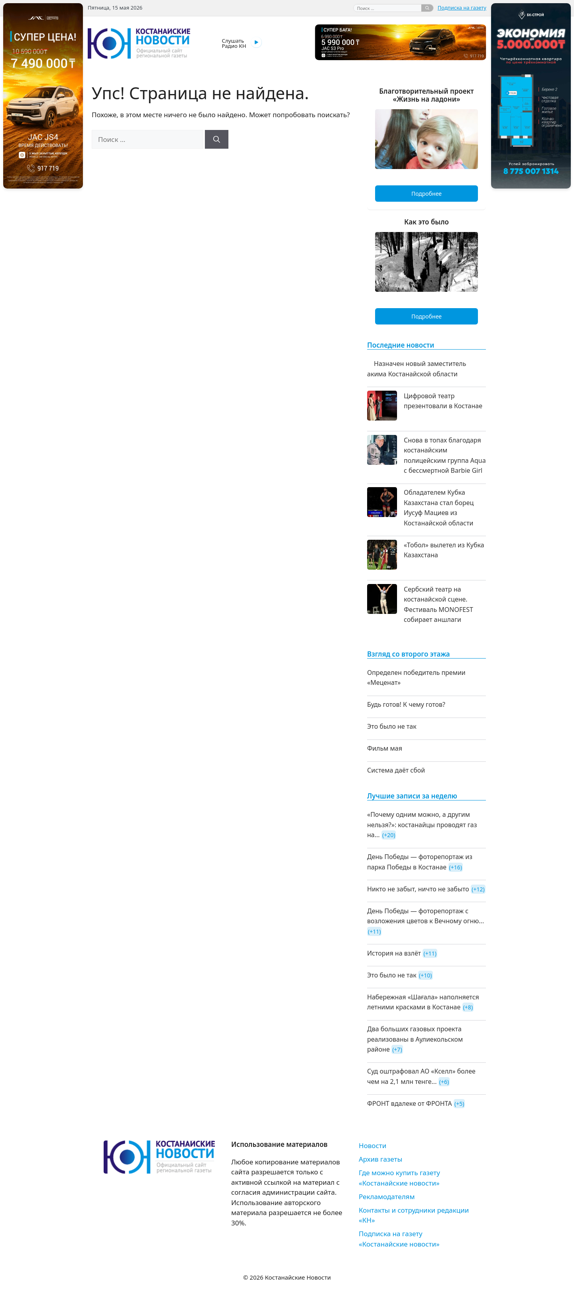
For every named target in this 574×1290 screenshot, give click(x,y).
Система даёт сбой (396, 770)
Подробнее (426, 193)
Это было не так (392, 726)
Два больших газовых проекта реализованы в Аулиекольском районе (415, 1039)
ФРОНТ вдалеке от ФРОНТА (409, 1103)
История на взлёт (394, 953)
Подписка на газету (462, 7)
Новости (372, 1145)
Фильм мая (384, 748)
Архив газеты (380, 1159)
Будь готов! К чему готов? (406, 704)
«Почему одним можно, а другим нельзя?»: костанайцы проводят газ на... (422, 824)
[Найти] (427, 8)
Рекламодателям (387, 1196)
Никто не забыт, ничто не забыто (418, 889)
